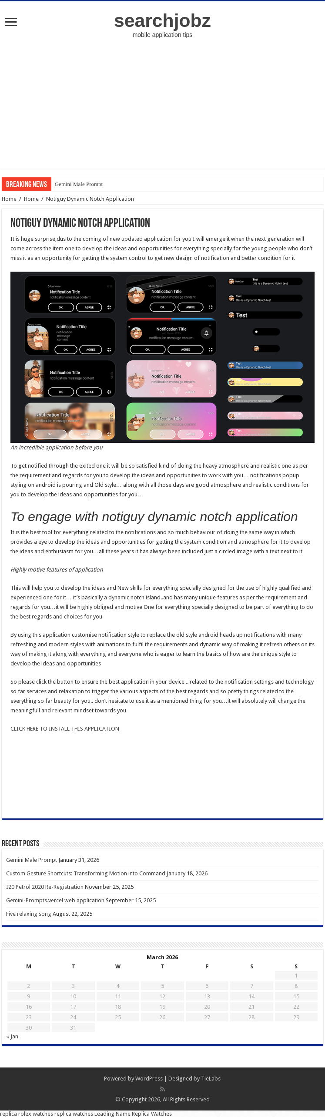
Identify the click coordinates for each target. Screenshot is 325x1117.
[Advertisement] (162, 108)
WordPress (149, 1078)
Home (9, 199)
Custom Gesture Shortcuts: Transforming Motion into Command (85, 873)
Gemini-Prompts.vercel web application (55, 900)
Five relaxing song (28, 914)
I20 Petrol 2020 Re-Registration (45, 887)
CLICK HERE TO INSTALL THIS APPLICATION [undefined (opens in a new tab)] (64, 728)
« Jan (12, 1036)
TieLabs (211, 1078)
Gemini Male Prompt (79, 184)
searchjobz (162, 20)
